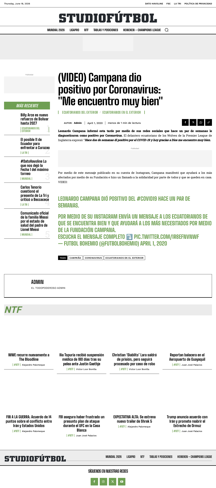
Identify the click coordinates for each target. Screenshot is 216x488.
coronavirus (93, 258)
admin (78, 122)
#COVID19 (147, 199)
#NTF (16, 364)
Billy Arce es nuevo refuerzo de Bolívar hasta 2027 (35, 119)
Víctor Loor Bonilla (86, 369)
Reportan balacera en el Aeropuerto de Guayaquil (187, 357)
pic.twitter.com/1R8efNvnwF (166, 237)
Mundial (26, 178)
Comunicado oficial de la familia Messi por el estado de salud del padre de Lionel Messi (35, 221)
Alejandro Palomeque (33, 365)
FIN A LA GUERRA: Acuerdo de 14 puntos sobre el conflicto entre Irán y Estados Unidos (29, 421)
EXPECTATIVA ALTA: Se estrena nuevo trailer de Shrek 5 (134, 419)
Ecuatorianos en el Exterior (121, 112)
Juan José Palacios (192, 365)
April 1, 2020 (153, 243)
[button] (167, 30)
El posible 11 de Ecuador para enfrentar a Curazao (35, 143)
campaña (75, 258)
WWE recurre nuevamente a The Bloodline (28, 357)
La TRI (24, 152)
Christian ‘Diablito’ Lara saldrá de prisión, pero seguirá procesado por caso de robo (134, 359)
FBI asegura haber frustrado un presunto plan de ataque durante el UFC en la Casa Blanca (81, 423)
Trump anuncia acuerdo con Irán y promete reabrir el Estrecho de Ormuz (187, 421)
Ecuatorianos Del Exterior (31, 129)
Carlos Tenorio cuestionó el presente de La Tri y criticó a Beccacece (35, 193)
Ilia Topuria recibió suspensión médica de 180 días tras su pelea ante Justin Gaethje (81, 359)
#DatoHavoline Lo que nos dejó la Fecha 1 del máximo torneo (35, 167)
